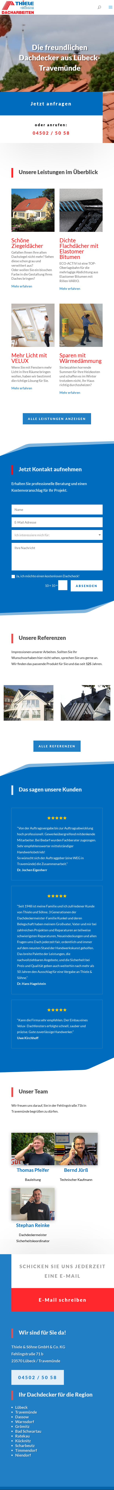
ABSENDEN (86, 561)
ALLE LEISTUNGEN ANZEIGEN (57, 393)
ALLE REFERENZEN (57, 720)
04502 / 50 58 (51, 127)
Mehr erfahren (21, 286)
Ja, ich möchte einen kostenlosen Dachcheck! (45, 551)
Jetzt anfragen (51, 97)
